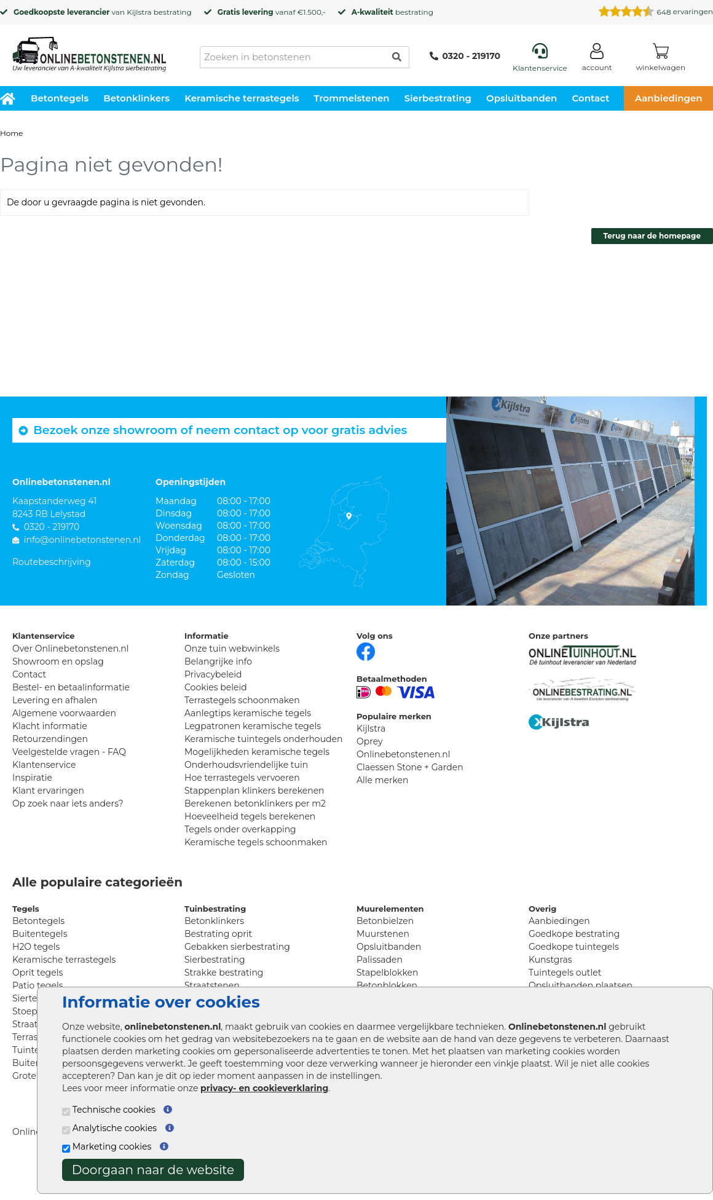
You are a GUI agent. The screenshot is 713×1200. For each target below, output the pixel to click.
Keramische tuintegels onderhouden (263, 738)
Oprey (369, 741)
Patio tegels (37, 985)
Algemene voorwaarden (64, 713)
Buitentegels (39, 933)
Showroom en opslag (58, 661)
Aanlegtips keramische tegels (247, 713)
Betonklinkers (136, 98)
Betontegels (60, 98)
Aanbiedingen (559, 920)
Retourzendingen (50, 738)
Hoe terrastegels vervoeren (242, 777)
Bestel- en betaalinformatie (71, 687)
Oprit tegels (37, 972)
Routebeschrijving (51, 561)
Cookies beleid (215, 687)
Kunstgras (550, 959)
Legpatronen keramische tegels (252, 726)
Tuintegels (34, 1050)
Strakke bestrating (223, 972)
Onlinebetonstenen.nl (403, 754)
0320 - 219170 (465, 55)
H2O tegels (36, 946)
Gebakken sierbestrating (237, 946)
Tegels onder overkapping (240, 829)
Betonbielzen (385, 920)
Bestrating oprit (218, 933)
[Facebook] (365, 650)
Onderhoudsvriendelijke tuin (246, 764)
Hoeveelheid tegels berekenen (249, 816)
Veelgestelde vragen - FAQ (69, 751)
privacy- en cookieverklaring (264, 1088)
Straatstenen (212, 985)
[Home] (89, 50)
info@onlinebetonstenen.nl (82, 539)
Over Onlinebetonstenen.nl (70, 648)
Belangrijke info (218, 661)
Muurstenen (382, 933)
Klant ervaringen (48, 790)
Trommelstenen (352, 98)
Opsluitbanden (521, 98)
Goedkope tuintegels (574, 946)
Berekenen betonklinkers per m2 (255, 803)
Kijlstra (139, 12)
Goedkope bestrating (574, 933)
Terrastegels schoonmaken (242, 700)
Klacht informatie (49, 726)
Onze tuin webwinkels (232, 648)
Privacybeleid (213, 674)
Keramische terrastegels (241, 98)
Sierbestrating (437, 98)
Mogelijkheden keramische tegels (256, 751)
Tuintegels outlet (565, 972)
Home (11, 133)
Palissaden (379, 959)
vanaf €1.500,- (272, 12)
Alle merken (382, 780)
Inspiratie (32, 777)
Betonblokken (386, 985)
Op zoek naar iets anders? (68, 803)
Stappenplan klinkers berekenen (254, 790)
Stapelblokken (387, 972)
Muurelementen (390, 909)
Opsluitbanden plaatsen (580, 985)
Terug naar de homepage (652, 235)
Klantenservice (44, 764)
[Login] (597, 59)
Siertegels (33, 998)
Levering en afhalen (54, 700)
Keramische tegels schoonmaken (256, 842)
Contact (591, 98)
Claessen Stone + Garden (409, 767)
